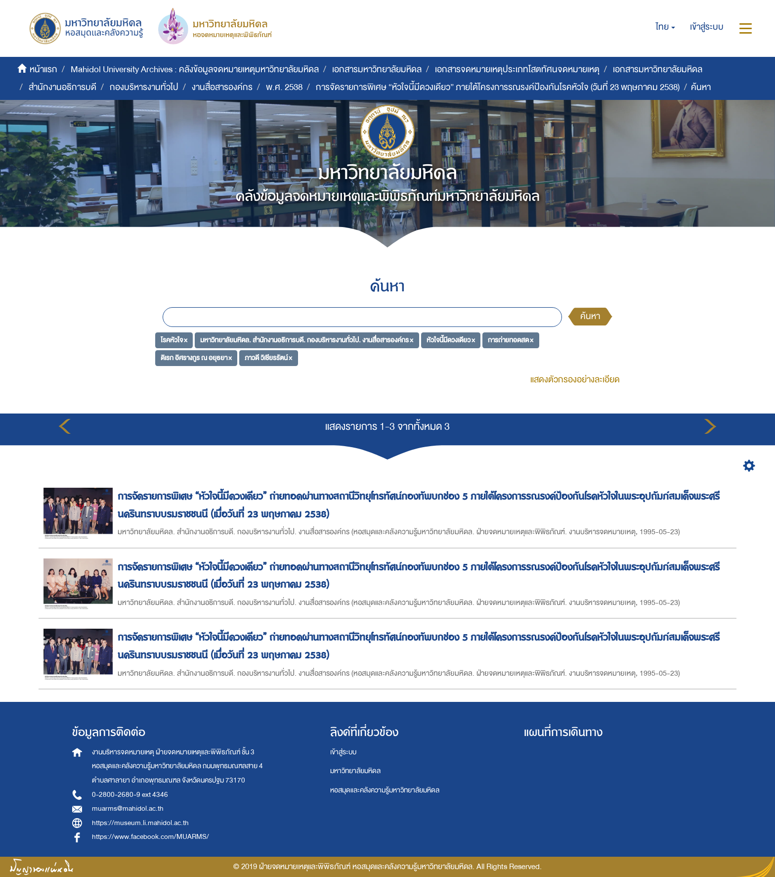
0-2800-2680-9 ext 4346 (130, 794)
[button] (665, 27)
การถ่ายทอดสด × (510, 340)
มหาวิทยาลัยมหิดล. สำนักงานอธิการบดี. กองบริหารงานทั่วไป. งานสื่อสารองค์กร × (306, 340)
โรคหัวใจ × (174, 340)
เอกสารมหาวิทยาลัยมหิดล (377, 69)
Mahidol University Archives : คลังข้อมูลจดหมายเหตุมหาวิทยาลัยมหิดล (195, 69)
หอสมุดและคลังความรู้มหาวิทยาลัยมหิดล (384, 790)
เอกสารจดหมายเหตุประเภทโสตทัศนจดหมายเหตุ (517, 69)
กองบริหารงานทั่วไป (144, 87)
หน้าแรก (43, 69)
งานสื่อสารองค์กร (222, 87)
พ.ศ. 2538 (284, 87)
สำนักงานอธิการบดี (62, 87)
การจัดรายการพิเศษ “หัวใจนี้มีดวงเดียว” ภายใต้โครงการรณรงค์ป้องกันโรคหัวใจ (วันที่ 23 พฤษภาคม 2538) (498, 87)
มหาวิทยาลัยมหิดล (355, 771)
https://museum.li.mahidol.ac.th (140, 823)
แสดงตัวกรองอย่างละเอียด (575, 379)
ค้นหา (590, 316)
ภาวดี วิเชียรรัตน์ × (268, 357)
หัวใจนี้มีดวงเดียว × (451, 340)
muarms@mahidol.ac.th (128, 808)
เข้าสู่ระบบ (343, 752)
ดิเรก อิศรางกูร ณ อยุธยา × (196, 357)
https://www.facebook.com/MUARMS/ (150, 837)
